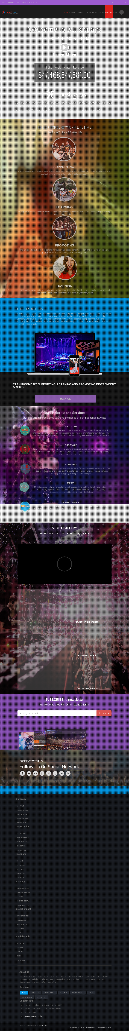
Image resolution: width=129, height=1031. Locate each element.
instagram (21, 960)
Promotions (21, 846)
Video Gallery (22, 928)
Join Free (108, 12)
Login (115, 12)
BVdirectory (21, 877)
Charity (20, 932)
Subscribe (104, 713)
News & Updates (22, 916)
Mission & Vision (23, 810)
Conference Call (23, 901)
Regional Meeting (23, 892)
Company (73, 12)
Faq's (91, 992)
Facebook (20, 943)
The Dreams (21, 833)
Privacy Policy (22, 822)
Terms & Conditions (88, 1028)
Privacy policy (74, 1028)
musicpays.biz (42, 1026)
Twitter (20, 947)
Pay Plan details (23, 837)
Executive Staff (22, 814)
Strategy (63, 992)
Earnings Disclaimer (104, 1028)
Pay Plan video (22, 842)
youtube (20, 952)
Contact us (41, 997)
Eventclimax (21, 873)
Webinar (20, 897)
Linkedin (20, 956)
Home (66, 12)
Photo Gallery (22, 924)
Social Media (27, 997)
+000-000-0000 (8, 2)
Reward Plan (21, 850)
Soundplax (21, 865)
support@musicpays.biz (27, 2)
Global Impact (77, 992)
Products (35, 992)
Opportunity (92, 12)
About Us (20, 806)
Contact (101, 12)
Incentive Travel (23, 905)
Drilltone (20, 869)
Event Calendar (23, 888)
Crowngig (20, 861)
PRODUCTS (82, 12)
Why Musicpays (22, 818)
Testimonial (21, 920)
